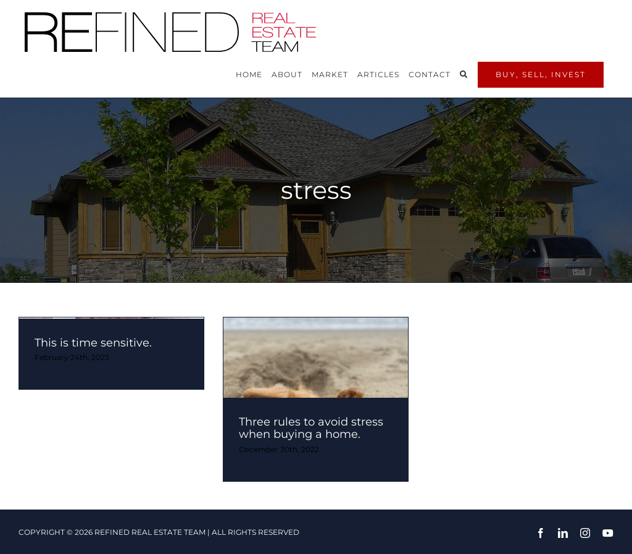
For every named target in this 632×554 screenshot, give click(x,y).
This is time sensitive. (93, 343)
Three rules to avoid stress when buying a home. (311, 428)
